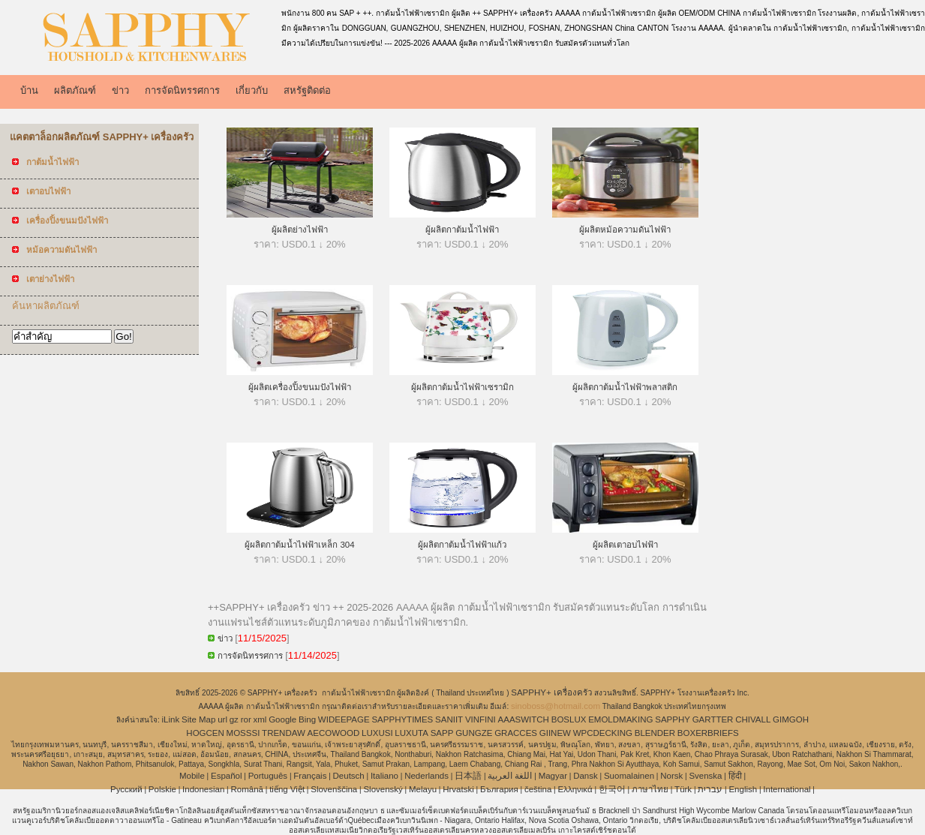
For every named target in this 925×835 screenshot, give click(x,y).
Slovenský (382, 789)
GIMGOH (791, 719)
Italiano (384, 775)
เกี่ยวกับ (252, 90)
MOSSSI (243, 732)
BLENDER (655, 732)
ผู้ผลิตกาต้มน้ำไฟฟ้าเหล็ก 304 (299, 544)
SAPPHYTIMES (402, 719)
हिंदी (735, 775)
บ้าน (29, 90)
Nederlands (426, 775)
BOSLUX (569, 719)
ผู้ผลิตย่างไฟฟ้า (300, 229)
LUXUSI (377, 732)
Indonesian (203, 789)
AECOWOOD (334, 732)
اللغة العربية (510, 775)
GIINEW (555, 732)
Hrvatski (458, 789)
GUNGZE (473, 732)
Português (267, 775)
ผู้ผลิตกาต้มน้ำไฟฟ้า (462, 229)
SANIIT (449, 719)
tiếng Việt (287, 789)
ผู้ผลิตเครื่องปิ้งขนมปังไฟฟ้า (299, 387)
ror (246, 719)
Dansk (585, 775)
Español (226, 775)
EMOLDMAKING (620, 719)
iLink (171, 719)
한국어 (612, 789)
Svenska (705, 775)
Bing (307, 719)
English (742, 789)
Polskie (162, 789)
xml (260, 719)
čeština (537, 789)
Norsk (671, 775)
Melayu (423, 789)
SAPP (442, 732)
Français (309, 775)
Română (247, 789)
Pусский (126, 789)
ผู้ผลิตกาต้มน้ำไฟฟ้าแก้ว (462, 544)
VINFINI (480, 719)
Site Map (198, 719)
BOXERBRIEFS (708, 732)
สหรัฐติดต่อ (307, 90)
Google (282, 719)
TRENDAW (283, 732)
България (499, 789)
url (222, 719)
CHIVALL (752, 719)
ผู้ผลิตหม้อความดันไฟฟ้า (625, 229)
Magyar (553, 775)
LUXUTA (411, 732)
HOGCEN (205, 732)
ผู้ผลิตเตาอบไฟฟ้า (625, 544)
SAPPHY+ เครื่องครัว (552, 692)
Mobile (192, 775)
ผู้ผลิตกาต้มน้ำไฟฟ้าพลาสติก (624, 387)
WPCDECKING (602, 732)
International (786, 789)
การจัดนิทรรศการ (182, 90)
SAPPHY (672, 719)
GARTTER (713, 719)
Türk (683, 789)
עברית (710, 789)
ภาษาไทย (650, 789)
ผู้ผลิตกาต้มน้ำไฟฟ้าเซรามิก (462, 387)
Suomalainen (629, 775)
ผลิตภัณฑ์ (75, 90)
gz (234, 719)
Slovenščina (334, 789)
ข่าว (120, 90)
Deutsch (349, 775)
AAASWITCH (523, 719)
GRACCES (515, 732)
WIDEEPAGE (344, 719)
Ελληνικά (575, 789)
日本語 (468, 775)
